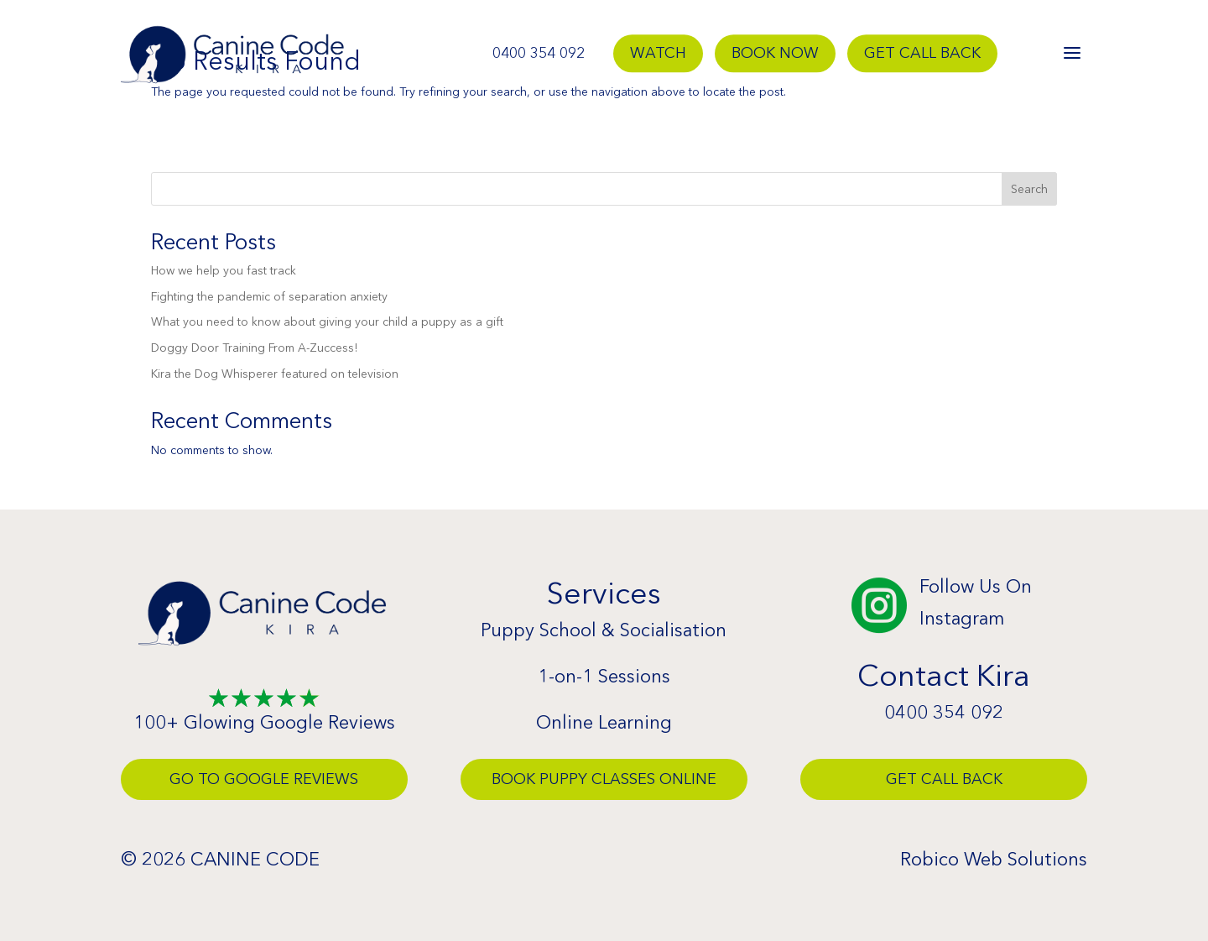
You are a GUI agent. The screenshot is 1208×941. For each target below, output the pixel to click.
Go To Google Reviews (263, 779)
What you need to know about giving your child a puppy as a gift (327, 321)
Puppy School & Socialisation (603, 630)
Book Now (775, 53)
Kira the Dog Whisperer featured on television (274, 373)
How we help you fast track (223, 270)
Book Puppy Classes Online (604, 779)
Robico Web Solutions (993, 859)
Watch (658, 53)
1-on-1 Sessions (604, 676)
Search (1029, 188)
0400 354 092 (538, 53)
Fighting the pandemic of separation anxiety (269, 296)
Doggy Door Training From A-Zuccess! (254, 347)
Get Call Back (922, 53)
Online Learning (604, 722)
